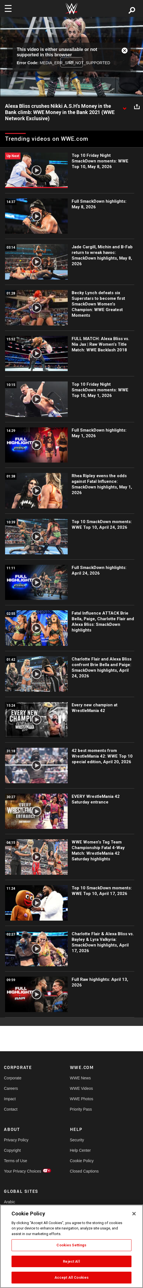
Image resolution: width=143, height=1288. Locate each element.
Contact (10, 1109)
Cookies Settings (71, 1245)
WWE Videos (81, 1088)
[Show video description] (124, 106)
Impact (10, 1099)
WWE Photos (81, 1099)
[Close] (134, 1213)
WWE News (80, 1078)
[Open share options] (137, 106)
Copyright (12, 1150)
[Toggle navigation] (8, 8)
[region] (71, 1246)
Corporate (12, 1078)
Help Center (80, 1150)
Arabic (9, 1202)
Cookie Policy (82, 1160)
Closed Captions (84, 1171)
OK (71, 62)
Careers (11, 1088)
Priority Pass (81, 1109)
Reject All (71, 1261)
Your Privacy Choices (20, 1171)
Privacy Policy (16, 1140)
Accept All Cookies (71, 1277)
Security (77, 1140)
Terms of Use (15, 1160)
